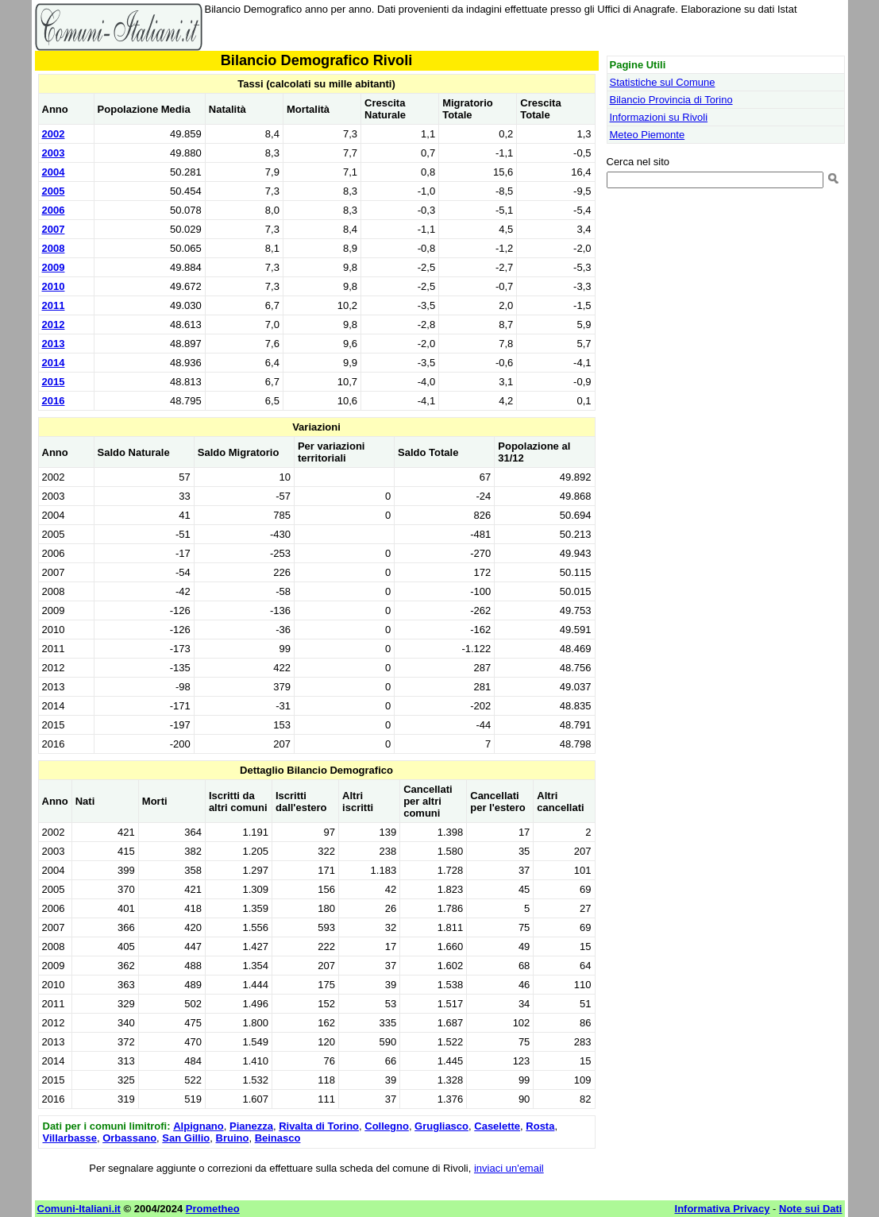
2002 (53, 134)
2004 (53, 172)
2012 (53, 324)
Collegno (386, 1126)
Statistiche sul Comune (662, 82)
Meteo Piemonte (647, 135)
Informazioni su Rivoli (659, 117)
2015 (53, 382)
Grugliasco (441, 1126)
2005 (53, 191)
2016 (53, 401)
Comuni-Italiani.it (79, 1209)
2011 (53, 305)
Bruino (232, 1138)
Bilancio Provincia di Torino (671, 100)
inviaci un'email (509, 1168)
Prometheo (213, 1209)
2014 (53, 363)
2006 (53, 210)
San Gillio (186, 1138)
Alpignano (198, 1126)
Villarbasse (70, 1138)
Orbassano (129, 1138)
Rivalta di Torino (319, 1126)
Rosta (540, 1126)
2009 (53, 267)
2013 (53, 344)
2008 (53, 248)
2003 (53, 153)
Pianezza (251, 1126)
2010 (53, 286)
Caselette (497, 1126)
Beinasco (278, 1138)
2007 (53, 229)
